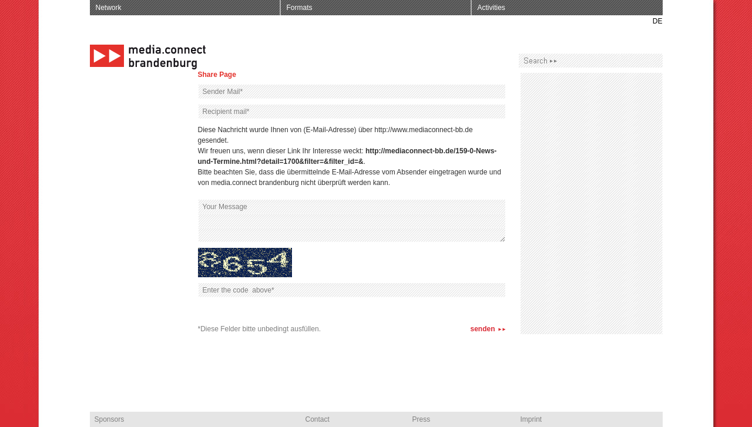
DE (658, 21)
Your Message (352, 221)
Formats (300, 8)
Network (109, 8)
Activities (491, 8)
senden (482, 329)
